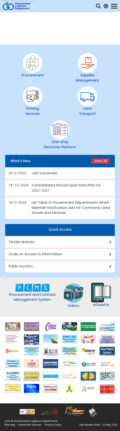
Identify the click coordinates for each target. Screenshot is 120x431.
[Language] (106, 6)
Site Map (9, 425)
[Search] (98, 6)
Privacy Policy (53, 425)
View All (100, 161)
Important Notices (30, 425)
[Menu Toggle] (114, 6)
